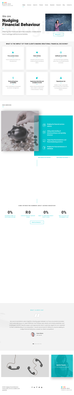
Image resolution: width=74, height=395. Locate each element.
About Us (35, 5)
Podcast (41, 5)
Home (24, 5)
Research (58, 5)
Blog (64, 5)
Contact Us (69, 5)
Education (52, 5)
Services (29, 5)
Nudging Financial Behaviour (12, 387)
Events (46, 5)
